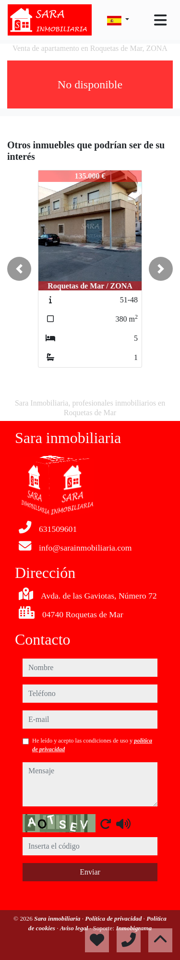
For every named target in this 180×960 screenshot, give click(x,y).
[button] (19, 269)
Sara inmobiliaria (58, 918)
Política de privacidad (114, 918)
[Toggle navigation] (160, 20)
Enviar (90, 872)
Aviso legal (75, 928)
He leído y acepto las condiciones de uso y (92, 745)
